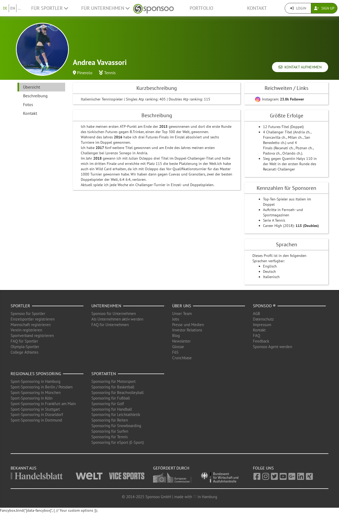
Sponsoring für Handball (111, 409)
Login (298, 8)
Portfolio (201, 8)
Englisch (270, 266)
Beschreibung (35, 95)
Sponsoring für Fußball (110, 398)
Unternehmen (106, 305)
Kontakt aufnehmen (300, 67)
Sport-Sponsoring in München (36, 392)
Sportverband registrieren (32, 335)
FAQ (256, 335)
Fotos (28, 104)
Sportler (20, 305)
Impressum (262, 324)
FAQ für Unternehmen (110, 324)
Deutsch (269, 271)
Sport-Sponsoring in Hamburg (35, 381)
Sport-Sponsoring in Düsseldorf (37, 414)
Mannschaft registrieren (31, 324)
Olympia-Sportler (25, 346)
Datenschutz (263, 319)
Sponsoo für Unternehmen (113, 313)
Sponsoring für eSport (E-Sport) (117, 442)
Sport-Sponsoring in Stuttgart (35, 409)
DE (5, 8)
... (19, 8)
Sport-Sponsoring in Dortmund (36, 420)
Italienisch (271, 276)
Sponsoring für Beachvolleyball (117, 392)
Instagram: (279, 99)
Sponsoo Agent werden (272, 346)
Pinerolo (84, 72)
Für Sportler (49, 8)
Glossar (178, 346)
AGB (256, 313)
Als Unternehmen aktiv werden (117, 319)
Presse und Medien (188, 324)
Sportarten (103, 373)
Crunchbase (182, 357)
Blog (176, 335)
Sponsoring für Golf (107, 403)
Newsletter (181, 341)
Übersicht (31, 87)
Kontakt (257, 8)
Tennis (110, 72)
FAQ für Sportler (24, 341)
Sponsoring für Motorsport (113, 381)
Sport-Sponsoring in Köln (31, 398)
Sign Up (324, 8)
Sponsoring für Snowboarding (116, 425)
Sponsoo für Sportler (28, 313)
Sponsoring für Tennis (109, 436)
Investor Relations (187, 329)
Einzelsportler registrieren (33, 319)
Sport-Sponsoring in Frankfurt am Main (43, 403)
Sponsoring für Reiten (109, 420)
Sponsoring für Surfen (109, 431)
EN (12, 8)
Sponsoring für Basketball (112, 386)
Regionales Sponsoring (36, 373)
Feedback (261, 341)
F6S (175, 352)
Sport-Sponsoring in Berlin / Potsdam (42, 386)
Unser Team (182, 313)
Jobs (175, 319)
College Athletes (24, 352)
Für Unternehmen (105, 8)
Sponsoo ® (264, 305)
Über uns (181, 305)
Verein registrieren (26, 329)
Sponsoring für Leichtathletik (115, 414)
